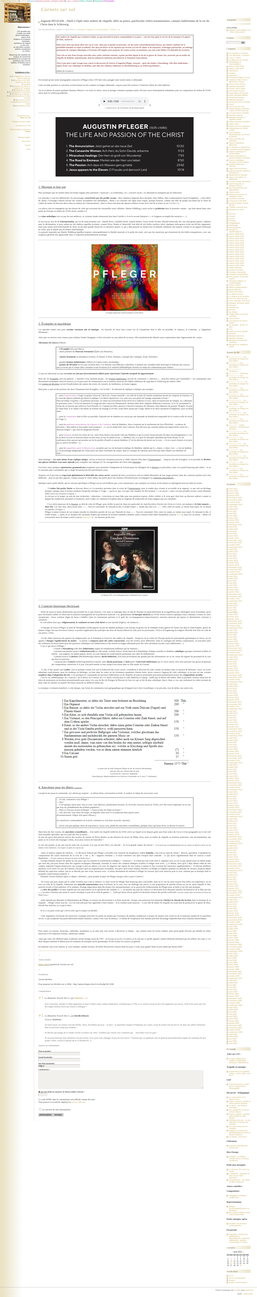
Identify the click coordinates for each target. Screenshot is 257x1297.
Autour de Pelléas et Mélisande (237, 178)
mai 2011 (233, 879)
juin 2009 (233, 931)
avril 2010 (233, 909)
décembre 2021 (235, 594)
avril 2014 (233, 801)
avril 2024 (233, 533)
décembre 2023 (235, 540)
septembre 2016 (235, 736)
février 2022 (234, 590)
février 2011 (234, 886)
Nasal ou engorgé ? (22, 94)
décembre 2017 (235, 702)
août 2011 (233, 873)
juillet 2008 (233, 956)
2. (42, 1015)
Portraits (232, 221)
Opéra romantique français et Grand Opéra (239, 161)
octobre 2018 (234, 679)
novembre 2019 (235, 650)
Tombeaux (233, 371)
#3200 (113, 29)
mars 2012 (233, 857)
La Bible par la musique (238, 60)
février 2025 (234, 520)
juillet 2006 (233, 1010)
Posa (179, 514)
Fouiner (230, 38)
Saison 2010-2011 (236, 236)
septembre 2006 (235, 1005)
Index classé (43, 964)
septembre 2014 (235, 790)
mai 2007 (233, 987)
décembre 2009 (235, 918)
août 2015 (233, 765)
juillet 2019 (233, 659)
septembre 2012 (235, 843)
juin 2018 (233, 689)
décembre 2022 (235, 567)
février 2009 (234, 940)
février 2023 (234, 563)
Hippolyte (86, 517)
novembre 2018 (235, 677)
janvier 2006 (234, 1023)
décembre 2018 (235, 675)
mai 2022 (233, 583)
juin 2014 (233, 796)
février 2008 (234, 967)
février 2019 (234, 670)
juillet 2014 (233, 794)
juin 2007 (233, 985)
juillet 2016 (233, 740)
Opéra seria (234, 124)
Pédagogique (234, 223)
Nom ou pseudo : (44, 1051)
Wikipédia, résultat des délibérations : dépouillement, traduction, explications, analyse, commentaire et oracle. (239, 1238)
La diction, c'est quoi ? (238, 1137)
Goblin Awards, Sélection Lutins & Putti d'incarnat (239, 110)
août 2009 (233, 927)
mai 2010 (233, 906)
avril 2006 (233, 1016)
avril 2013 (233, 828)
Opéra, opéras (235, 285)
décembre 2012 (235, 837)
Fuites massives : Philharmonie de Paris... (239, 427)
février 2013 (234, 832)
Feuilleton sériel (24, 106)
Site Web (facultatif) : (46, 1063)
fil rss (231, 1276)
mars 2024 (233, 536)
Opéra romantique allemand (236, 144)
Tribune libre (25, 141)
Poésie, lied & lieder (237, 88)
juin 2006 (233, 1012)
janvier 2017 (234, 727)
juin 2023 (233, 554)
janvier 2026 (234, 495)
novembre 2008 (235, 947)
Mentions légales (24, 137)
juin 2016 (233, 742)
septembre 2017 (235, 709)
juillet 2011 (233, 875)
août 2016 (233, 738)
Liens (28, 149)
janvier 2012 (234, 861)
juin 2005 (233, 1039)
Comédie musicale (236, 198)
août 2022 (233, 576)
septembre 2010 (235, 897)
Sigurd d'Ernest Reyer (238, 168)
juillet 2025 (233, 509)
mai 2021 (233, 610)
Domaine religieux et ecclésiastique (92, 29)
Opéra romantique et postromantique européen (239, 157)
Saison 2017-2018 (236, 252)
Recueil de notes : (23, 117)
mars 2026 (233, 491)
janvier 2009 (234, 942)
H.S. (231, 329)
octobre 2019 (234, 653)
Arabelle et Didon (23, 90)
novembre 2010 (235, 893)
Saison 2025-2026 (236, 66)
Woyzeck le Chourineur (20, 92)
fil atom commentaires (238, 1282)
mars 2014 (233, 803)
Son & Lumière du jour (238, 298)
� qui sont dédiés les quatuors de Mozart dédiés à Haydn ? (61, 1092)
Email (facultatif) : (45, 1057)
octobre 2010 (234, 895)
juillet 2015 (233, 767)
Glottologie (233, 225)
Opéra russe (234, 192)
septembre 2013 (235, 816)
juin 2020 (233, 635)
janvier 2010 (234, 915)
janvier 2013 (234, 835)
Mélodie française (236, 100)
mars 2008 (233, 965)
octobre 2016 (234, 733)
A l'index (232, 334)
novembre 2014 (235, 785)
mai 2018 (233, 691)
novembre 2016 (235, 731)
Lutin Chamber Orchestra (239, 301)
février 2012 (234, 859)
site (86, 998)
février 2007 (234, 994)
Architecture (234, 307)
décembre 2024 (235, 525)
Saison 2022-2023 (236, 263)
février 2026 (234, 493)
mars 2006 (233, 1019)
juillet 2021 (233, 605)
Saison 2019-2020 (236, 256)
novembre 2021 (235, 596)
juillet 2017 (233, 713)
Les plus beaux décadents (239, 181)
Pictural (232, 310)
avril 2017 (233, 720)
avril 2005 (233, 1043)
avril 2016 (233, 747)
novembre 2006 (235, 1001)
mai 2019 (233, 664)
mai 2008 (233, 960)
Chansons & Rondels (237, 201)
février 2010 (234, 913)
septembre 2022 (235, 574)
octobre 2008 (234, 949)
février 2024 (234, 538)
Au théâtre (233, 312)
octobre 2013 (234, 814)
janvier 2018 (234, 700)
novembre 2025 (235, 500)
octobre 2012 (234, 841)
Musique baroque (236, 338)
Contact (27, 145)
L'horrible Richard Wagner (239, 149)
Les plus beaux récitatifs (239, 113)
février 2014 (234, 805)
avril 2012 (233, 855)
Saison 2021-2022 (236, 261)
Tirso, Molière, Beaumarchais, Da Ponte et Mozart (239, 134)
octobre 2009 (234, 922)
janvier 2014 (234, 807)
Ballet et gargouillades (238, 287)
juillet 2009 (233, 929)
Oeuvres (232, 214)
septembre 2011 (235, 870)
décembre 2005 (235, 1025)
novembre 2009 (235, 920)
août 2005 (233, 1034)
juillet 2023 (233, 552)
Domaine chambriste (237, 272)
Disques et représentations (235, 231)
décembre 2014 (235, 783)
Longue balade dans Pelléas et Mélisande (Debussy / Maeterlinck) (238, 1061)
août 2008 (233, 953)
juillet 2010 (233, 902)
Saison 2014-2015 (236, 245)
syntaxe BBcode (78, 1102)
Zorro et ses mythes (237, 84)
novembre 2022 (235, 569)
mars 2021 (233, 614)
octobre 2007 (234, 976)
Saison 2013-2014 (236, 243)
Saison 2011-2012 (236, 238)
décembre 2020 (235, 621)
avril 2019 (233, 666)
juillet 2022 (233, 578)
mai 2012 (233, 852)
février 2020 (234, 644)
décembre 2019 (235, 648)
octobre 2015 (234, 760)
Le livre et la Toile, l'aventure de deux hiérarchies (22, 82)
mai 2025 (233, 513)
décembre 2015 (235, 756)
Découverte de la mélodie (239, 102)
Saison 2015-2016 (236, 247)
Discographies (235, 228)
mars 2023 (233, 561)
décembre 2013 (235, 810)
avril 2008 (233, 962)
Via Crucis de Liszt (236, 106)
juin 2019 (233, 662)
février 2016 (234, 751)
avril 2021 (233, 612)
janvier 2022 (234, 592)
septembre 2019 (235, 655)
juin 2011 (233, 877)
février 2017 (234, 724)
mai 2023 (233, 556)
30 (240, 1265)
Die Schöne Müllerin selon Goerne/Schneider (239, 1213)
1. (42, 997)
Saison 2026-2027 (236, 69)
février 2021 (234, 617)
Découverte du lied (236, 91)
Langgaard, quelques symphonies (237, 1196)
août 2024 (233, 527)
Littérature (233, 75)
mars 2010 (233, 911)
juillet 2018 (233, 686)
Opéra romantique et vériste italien (237, 153)
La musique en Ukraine (238, 53)
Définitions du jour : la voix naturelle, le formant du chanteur (240, 1122)
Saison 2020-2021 (236, 259)
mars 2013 (233, 830)
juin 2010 (233, 904)
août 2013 (233, 819)
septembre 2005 (235, 1032)
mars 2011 (233, 884)
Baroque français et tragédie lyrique (237, 118)
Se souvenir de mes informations (56, 1109)
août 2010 (233, 900)
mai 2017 (233, 718)
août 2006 (233, 1007)
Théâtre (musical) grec (238, 207)
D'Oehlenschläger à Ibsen (239, 77)
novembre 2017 (235, 704)
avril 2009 (233, 936)
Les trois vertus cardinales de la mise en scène (20, 102)
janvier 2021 (234, 619)
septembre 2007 (235, 978)
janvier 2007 (234, 996)
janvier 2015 (234, 781)
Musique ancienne (236, 336)
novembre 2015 (235, 758)
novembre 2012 (235, 839)
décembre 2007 (235, 972)
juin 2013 (233, 823)
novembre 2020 (235, 623)
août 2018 (233, 684)
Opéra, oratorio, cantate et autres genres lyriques (240, 1102)
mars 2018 (233, 695)
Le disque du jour (236, 294)
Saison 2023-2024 (236, 265)
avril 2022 (233, 585)
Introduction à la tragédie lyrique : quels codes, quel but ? (239, 1073)
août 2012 (233, 846)
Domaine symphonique (238, 274)
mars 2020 (233, 641)
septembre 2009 (235, 924)
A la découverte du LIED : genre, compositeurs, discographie (239, 1086)
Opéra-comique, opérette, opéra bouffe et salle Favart (239, 1116)
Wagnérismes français (238, 175)
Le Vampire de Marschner (239, 147)
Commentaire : (44, 1069)
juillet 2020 (233, 632)
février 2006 (234, 1021)
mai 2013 (233, 825)
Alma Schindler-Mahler (238, 95)
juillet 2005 (233, 1036)
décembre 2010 (235, 891)
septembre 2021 (235, 601)
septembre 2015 (235, 763)
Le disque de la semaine (239, 296)
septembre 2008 (235, 951)
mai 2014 (233, 799)
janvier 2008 (234, 969)
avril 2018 (233, 693)
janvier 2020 (234, 646)
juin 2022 (233, 581)
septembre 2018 (235, 682)
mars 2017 (233, 722)
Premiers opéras (236, 115)
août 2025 (233, 507)
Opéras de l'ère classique (239, 126)
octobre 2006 (234, 1003)
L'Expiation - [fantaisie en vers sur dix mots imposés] (239, 1176)
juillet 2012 (233, 848)
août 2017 (233, 711)
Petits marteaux (235, 268)
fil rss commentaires (237, 1278)
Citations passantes (237, 86)
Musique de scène (236, 209)
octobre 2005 (234, 1030)
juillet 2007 (233, 983)
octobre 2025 (234, 502)
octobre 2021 (234, 599)
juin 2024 (233, 531)
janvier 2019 (234, 673)
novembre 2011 (235, 866)
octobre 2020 (234, 626)
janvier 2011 (234, 888)
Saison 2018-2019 (236, 254)
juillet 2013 (233, 821)
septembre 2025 (235, 504)
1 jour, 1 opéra (235, 58)
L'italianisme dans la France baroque (22, 77)
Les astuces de (23, 125)
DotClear (249, 1290)
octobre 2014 (234, 787)
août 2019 (233, 657)
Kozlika (237, 1290)
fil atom (232, 1280)
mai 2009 (233, 933)
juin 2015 (233, 769)
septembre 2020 (235, 628)
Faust (231, 104)
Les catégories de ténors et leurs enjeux (239, 1111)
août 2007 (233, 980)
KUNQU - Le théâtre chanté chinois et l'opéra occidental (239, 1158)
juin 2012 (233, 850)
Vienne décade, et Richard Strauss (236, 185)
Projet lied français (236, 97)
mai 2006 (233, 1014)
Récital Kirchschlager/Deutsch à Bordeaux (239, 1208)
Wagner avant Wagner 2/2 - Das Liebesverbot (239, 31)
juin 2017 (233, 715)
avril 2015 (233, 774)
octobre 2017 (234, 706)
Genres (232, 216)
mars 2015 (233, 776)
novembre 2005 (235, 1028)
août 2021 (233, 603)
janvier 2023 (234, 565)
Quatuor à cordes (236, 270)
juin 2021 (233, 608)
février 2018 (234, 698)
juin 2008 (233, 958)
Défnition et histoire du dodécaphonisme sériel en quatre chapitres (240, 1133)
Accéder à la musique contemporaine (238, 1224)
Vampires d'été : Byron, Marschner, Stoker (238, 81)
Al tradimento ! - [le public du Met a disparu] (239, 1181)
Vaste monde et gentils (238, 331)
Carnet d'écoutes (236, 292)
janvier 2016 (234, 754)
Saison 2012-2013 (236, 241)
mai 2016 (233, 745)
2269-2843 (248, 1294)
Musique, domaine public (21, 122)
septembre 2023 (235, 547)
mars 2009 (233, 938)
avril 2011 (233, 882)
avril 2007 (233, 989)
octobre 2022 (234, 572)
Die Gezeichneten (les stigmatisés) (238, 189)
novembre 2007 (235, 974)
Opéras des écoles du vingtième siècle (238, 195)
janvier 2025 (234, 522)
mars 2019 (233, 668)
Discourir (232, 305)
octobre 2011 (234, 868)
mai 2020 (233, 637)
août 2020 (233, 630)
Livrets (231, 219)
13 (231, 1261)
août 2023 (233, 549)
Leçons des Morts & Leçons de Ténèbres (22, 87)
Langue (232, 73)
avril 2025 (233, 516)
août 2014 (233, 792)
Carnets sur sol (58, 9)
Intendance (233, 71)
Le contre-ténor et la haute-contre (237, 1098)
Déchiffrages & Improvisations (235, 63)
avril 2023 (233, 558)
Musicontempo (235, 290)
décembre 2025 (235, 498)
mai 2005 (233, 1041)
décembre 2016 (235, 729)
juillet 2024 (233, 529)
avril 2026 (233, 489)
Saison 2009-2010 (236, 234)
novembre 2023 (235, 543)
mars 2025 (233, 518)
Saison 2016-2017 (236, 250)
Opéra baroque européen (239, 122)
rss (119, 29)
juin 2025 (233, 511)
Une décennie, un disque (239, 55)
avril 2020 (233, 639)
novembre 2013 (235, 812)
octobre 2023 (234, 545)
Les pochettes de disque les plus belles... (238, 359)
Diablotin (78, 998)
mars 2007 (233, 992)
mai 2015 (233, 772)
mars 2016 (233, 749)
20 (231, 1263)
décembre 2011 (235, 864)
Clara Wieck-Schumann (238, 93)
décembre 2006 (235, 998)
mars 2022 (233, 587)
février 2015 (234, 778)
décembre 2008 (235, 944)
